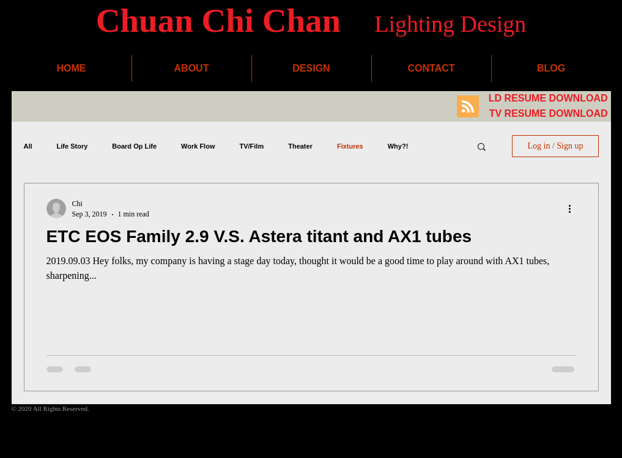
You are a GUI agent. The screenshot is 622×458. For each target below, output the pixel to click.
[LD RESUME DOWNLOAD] (547, 98)
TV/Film (251, 146)
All (28, 146)
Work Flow (198, 146)
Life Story (72, 146)
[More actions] (574, 208)
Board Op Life (134, 146)
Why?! (398, 146)
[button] (481, 147)
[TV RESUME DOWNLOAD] (547, 114)
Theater (300, 146)
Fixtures (350, 146)
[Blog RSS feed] (468, 107)
